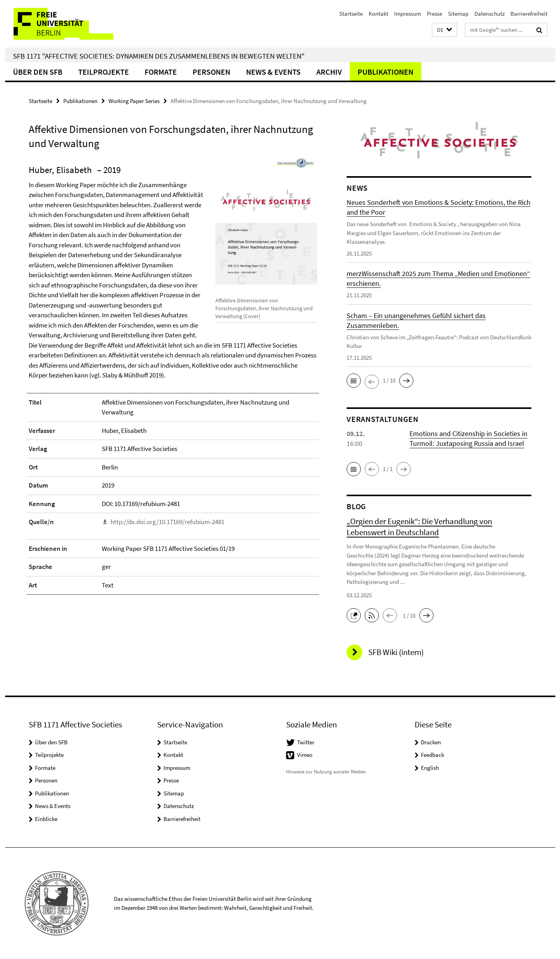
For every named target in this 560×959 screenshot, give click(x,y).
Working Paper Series (134, 101)
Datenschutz (489, 13)
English (430, 767)
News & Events (273, 72)
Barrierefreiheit (528, 13)
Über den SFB (37, 72)
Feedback (432, 754)
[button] (444, 30)
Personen (211, 72)
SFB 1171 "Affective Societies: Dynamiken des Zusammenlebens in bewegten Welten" (159, 56)
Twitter (305, 742)
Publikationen (385, 72)
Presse (434, 13)
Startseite (351, 13)
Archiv (329, 72)
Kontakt (378, 13)
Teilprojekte (103, 72)
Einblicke (46, 819)
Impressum (407, 13)
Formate (161, 72)
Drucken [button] (431, 742)
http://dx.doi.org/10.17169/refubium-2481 (167, 521)
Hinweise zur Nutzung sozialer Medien (326, 771)
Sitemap (458, 13)
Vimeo (304, 754)
